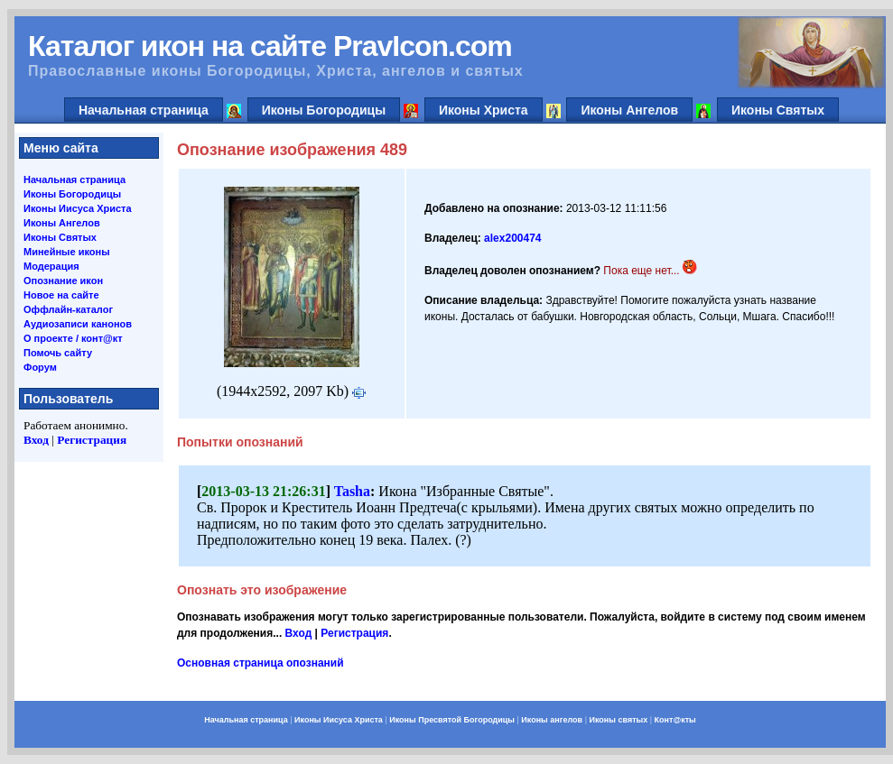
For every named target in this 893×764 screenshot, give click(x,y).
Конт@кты (675, 719)
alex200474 (512, 238)
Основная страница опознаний (260, 663)
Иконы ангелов (551, 719)
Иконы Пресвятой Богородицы (452, 719)
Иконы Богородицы (324, 110)
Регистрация (91, 439)
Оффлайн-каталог (68, 309)
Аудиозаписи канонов (77, 323)
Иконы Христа (483, 110)
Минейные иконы (66, 251)
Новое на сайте (61, 295)
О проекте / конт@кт (73, 338)
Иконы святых (618, 719)
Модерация (51, 266)
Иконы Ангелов (629, 110)
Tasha (352, 491)
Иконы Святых (777, 110)
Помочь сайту (57, 352)
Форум (40, 367)
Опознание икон (63, 280)
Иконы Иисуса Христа (77, 208)
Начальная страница (144, 110)
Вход (36, 439)
